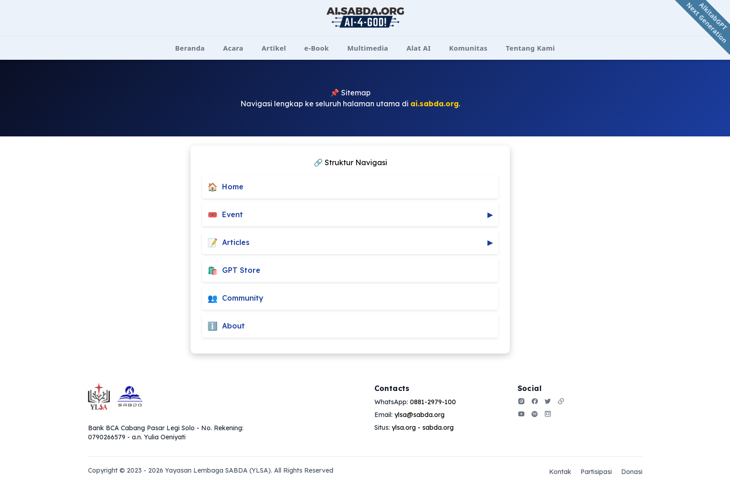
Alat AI (418, 47)
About (226, 326)
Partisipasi (596, 472)
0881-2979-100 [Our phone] (433, 402)
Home (225, 187)
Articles (350, 242)
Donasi (631, 472)
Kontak (560, 472)
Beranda (190, 47)
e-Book (316, 47)
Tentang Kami (530, 47)
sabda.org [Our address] (438, 427)
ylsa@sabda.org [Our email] (419, 415)
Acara (233, 47)
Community (235, 298)
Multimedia (367, 47)
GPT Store (233, 270)
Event (350, 214)
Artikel (274, 47)
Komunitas (468, 47)
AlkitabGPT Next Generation (707, 22)
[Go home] (115, 396)
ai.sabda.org (434, 103)
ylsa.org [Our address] (404, 427)
